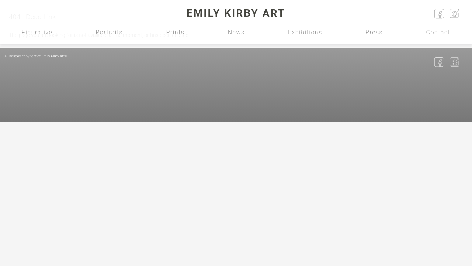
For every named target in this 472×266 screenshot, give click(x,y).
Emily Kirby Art (236, 13)
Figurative (37, 32)
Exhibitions (305, 32)
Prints (175, 32)
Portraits (109, 32)
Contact (438, 32)
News (236, 32)
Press (374, 32)
